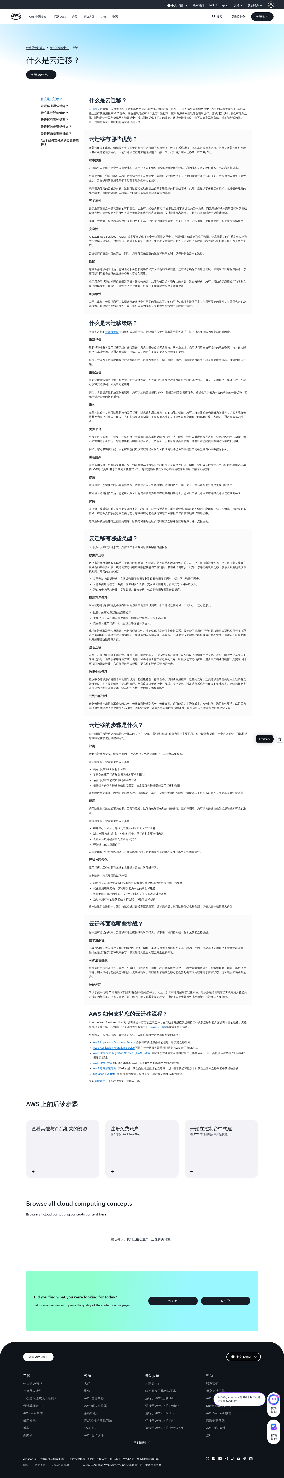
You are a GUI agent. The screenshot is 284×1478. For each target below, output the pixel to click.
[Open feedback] (279, 739)
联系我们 (212, 1383)
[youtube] (238, 1459)
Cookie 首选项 (60, 1464)
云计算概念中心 (59, 47)
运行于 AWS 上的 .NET (160, 1398)
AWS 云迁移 (158, 1026)
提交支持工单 (215, 1391)
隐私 (26, 1464)
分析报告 (90, 1428)
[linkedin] (220, 1459)
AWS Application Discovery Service (114, 1042)
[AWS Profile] (271, 5)
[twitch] (232, 1459)
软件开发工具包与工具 (160, 1391)
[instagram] (226, 1459)
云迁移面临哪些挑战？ (56, 133)
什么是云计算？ (35, 47)
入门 (87, 1383)
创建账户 (99, 1081)
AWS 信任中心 (94, 1398)
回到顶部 (142, 1443)
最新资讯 (29, 1420)
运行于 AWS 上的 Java (160, 1413)
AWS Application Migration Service (114, 1047)
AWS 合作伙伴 (94, 1435)
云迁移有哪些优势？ (54, 106)
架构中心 (90, 1413)
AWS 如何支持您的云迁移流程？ (60, 142)
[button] (60, 16)
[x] (207, 1459)
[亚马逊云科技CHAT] (273, 1400)
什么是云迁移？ (51, 99)
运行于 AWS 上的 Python (162, 1406)
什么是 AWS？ (33, 1383)
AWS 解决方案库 (95, 1406)
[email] (250, 1459)
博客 (26, 1428)
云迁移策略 (112, 331)
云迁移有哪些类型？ (54, 120)
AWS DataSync (102, 1062)
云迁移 (93, 109)
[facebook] (213, 1459)
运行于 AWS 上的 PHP (160, 1420)
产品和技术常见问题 (98, 1420)
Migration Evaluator (105, 1073)
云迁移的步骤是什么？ (56, 126)
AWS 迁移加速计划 (104, 1068)
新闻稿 (27, 1435)
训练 (87, 1391)
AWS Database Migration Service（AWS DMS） (122, 1053)
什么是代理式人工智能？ (40, 1398)
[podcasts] (244, 1459)
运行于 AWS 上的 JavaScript (164, 1428)
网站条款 (40, 1464)
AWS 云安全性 (33, 1413)
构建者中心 (153, 1383)
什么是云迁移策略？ (54, 113)
